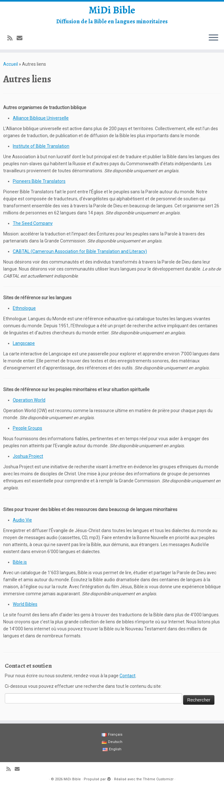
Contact (127, 675)
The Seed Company (33, 223)
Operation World (29, 400)
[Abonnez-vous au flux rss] (12, 38)
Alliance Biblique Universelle (41, 118)
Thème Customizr (158, 779)
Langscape (24, 343)
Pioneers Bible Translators (39, 181)
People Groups (27, 428)
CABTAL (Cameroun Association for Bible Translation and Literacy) (80, 251)
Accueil (10, 64)
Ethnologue (24, 308)
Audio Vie (22, 520)
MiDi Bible (112, 10)
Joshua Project (28, 456)
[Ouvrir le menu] (213, 38)
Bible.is (20, 562)
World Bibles (25, 604)
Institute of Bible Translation (41, 146)
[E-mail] (22, 38)
